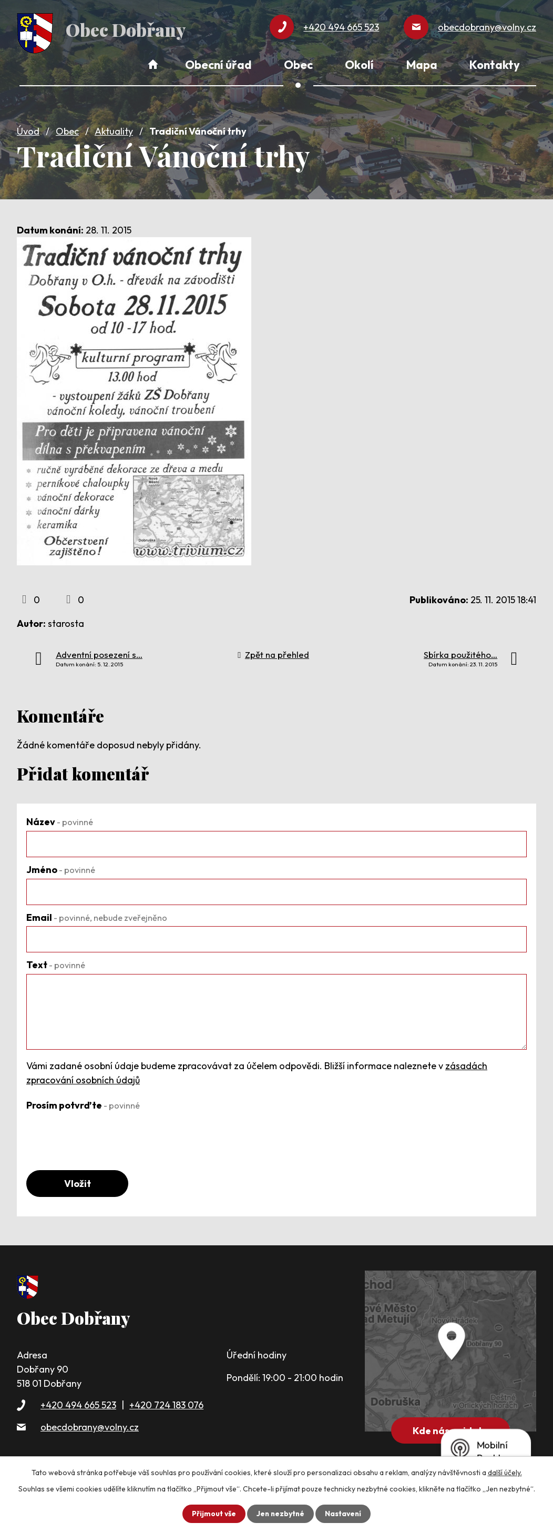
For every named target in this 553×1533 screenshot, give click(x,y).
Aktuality (114, 130)
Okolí (359, 64)
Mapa (421, 64)
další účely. (505, 1472)
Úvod (28, 130)
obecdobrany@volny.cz (89, 1425)
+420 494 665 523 (78, 1404)
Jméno (60, 868)
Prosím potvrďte (83, 1104)
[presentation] (106, 1133)
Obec (67, 130)
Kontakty (494, 64)
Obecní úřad (218, 64)
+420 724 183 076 (166, 1404)
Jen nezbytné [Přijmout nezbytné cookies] (280, 1513)
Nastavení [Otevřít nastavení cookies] (344, 1513)
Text (55, 963)
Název (59, 820)
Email (96, 915)
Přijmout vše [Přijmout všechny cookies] (212, 1513)
